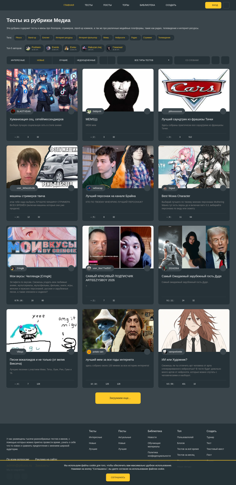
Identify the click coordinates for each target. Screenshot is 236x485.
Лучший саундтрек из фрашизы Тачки (187, 119)
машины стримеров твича (27, 196)
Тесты (88, 5)
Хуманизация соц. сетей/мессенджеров (37, 119)
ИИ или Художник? (174, 359)
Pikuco (19, 38)
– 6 (169, 217)
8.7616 (19, 301)
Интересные (18, 60)
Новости (152, 437)
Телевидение (166, 38)
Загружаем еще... (120, 398)
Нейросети (121, 38)
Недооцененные (86, 60)
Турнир (210, 437)
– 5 (93, 217)
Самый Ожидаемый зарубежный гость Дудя (191, 276)
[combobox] (145, 60)
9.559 (170, 384)
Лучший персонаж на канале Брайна (111, 196)
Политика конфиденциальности (159, 454)
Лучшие (63, 60)
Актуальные (124, 437)
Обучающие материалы (154, 445)
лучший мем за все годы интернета (110, 359)
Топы (125, 5)
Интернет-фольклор (89, 38)
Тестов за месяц (185, 455)
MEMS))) (91, 119)
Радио (135, 38)
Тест (209, 443)
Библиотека (147, 5)
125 (107, 384)
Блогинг (46, 38)
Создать (171, 5)
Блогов (180, 443)
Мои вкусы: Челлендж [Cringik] (30, 276)
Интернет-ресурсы (64, 38)
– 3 (17, 137)
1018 (94, 384)
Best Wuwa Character (176, 196)
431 (183, 384)
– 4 (17, 217)
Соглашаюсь (118, 477)
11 (180, 217)
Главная (67, 5)
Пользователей (185, 437)
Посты (107, 5)
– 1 (93, 301)
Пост (209, 455)
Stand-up (32, 38)
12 (29, 217)
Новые (40, 60)
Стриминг (149, 38)
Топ (179, 431)
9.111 (170, 301)
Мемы (107, 38)
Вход (215, 5)
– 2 (93, 137)
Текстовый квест (215, 449)
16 (32, 301)
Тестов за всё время (188, 449)
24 (183, 301)
